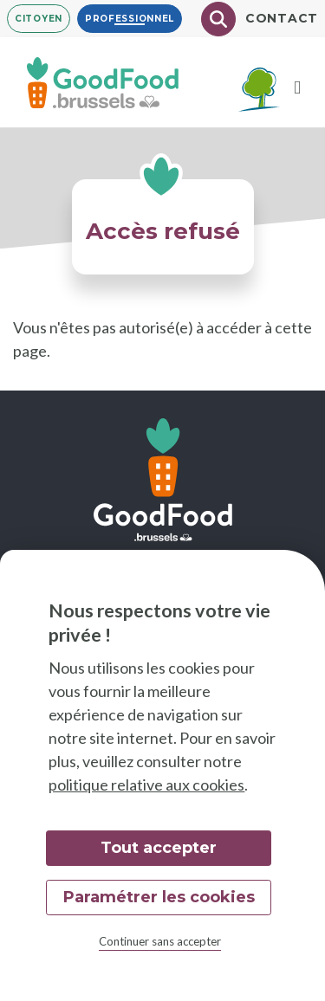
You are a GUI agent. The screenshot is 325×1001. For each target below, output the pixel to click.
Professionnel (129, 18)
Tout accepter (159, 847)
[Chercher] (218, 19)
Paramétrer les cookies (159, 897)
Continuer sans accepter (160, 941)
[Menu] (297, 87)
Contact (281, 18)
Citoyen (38, 18)
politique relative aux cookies (146, 784)
